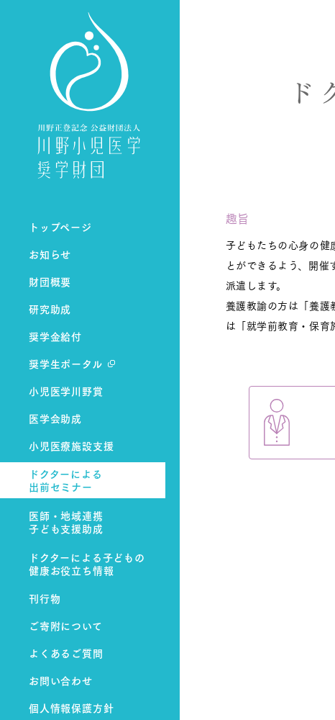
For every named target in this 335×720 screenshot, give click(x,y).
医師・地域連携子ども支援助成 (66, 522)
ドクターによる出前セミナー (66, 480)
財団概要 (50, 281)
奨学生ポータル (66, 363)
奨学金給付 (55, 335)
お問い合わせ (61, 680)
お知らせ (50, 253)
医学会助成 (55, 418)
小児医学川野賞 (66, 390)
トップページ (60, 226)
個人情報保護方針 (71, 707)
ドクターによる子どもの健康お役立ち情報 (87, 564)
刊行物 (44, 598)
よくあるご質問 (66, 652)
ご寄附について (66, 625)
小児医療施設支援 (71, 445)
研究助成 (50, 308)
